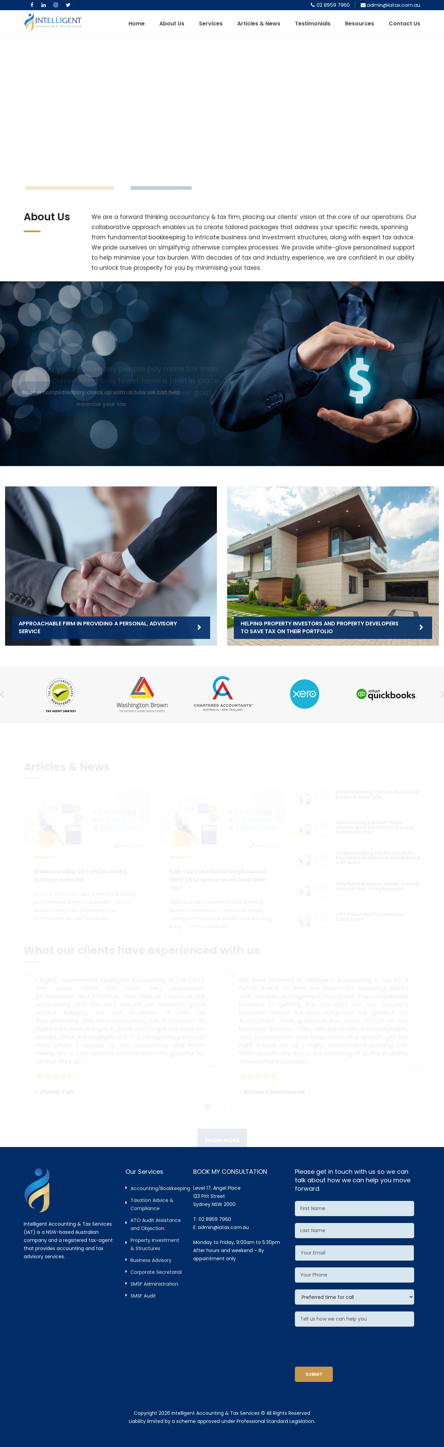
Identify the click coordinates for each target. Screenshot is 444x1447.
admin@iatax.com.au (223, 1227)
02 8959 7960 (333, 4)
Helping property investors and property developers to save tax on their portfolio (320, 627)
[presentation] (346, 1346)
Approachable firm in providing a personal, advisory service (98, 627)
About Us (171, 23)
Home (136, 23)
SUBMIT (314, 1374)
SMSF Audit (143, 1295)
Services (211, 23)
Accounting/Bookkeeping (160, 1188)
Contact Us (404, 23)
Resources (359, 23)
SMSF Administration (154, 1284)
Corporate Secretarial (156, 1272)
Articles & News (258, 23)
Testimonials (312, 23)
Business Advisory (150, 1260)
